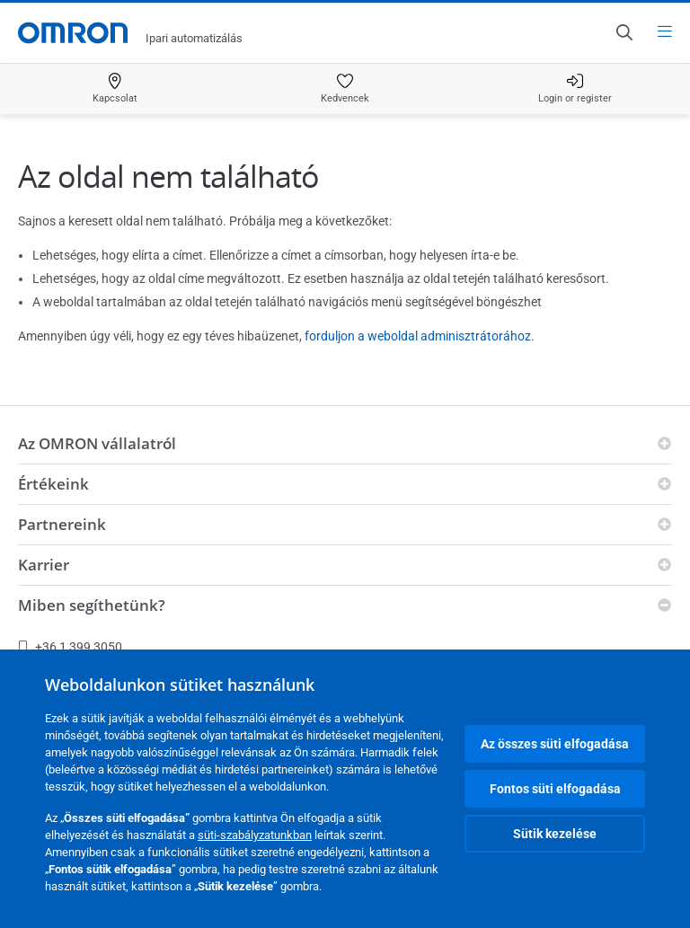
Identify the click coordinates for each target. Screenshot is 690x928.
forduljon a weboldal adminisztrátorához (418, 336)
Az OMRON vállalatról (97, 443)
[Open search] (623, 32)
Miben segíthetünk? (91, 605)
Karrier (43, 564)
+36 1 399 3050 (70, 647)
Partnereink (62, 524)
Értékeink (53, 483)
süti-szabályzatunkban (255, 835)
